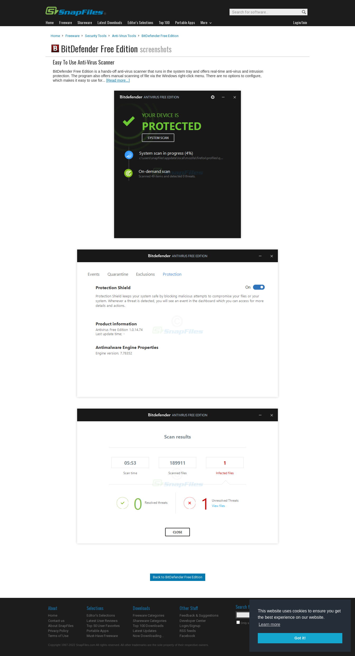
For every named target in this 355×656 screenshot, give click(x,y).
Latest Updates (144, 631)
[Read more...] (118, 80)
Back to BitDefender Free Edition (177, 577)
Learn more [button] (269, 624)
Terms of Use (58, 636)
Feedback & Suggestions (199, 615)
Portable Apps (98, 631)
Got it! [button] (300, 638)
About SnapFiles (60, 626)
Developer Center (193, 621)
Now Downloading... (148, 636)
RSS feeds (188, 631)
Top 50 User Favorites (103, 626)
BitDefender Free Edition (160, 36)
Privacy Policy (58, 631)
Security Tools (95, 36)
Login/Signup (190, 626)
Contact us (56, 621)
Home (55, 36)
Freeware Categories (148, 615)
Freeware (73, 36)
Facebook (187, 636)
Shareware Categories (149, 621)
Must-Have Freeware (102, 636)
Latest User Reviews (102, 621)
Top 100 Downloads (148, 626)
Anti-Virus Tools (124, 36)
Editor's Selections (101, 615)
